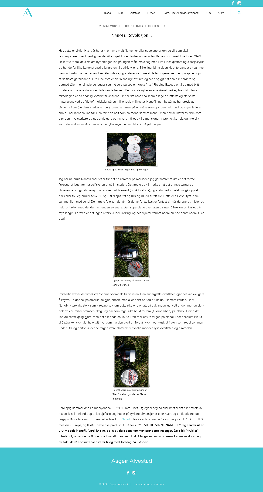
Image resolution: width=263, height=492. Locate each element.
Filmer (151, 13)
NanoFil (127, 419)
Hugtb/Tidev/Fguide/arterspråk (180, 13)
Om (208, 13)
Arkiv (221, 13)
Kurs (120, 13)
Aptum (160, 484)
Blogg (107, 13)
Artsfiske (135, 13)
